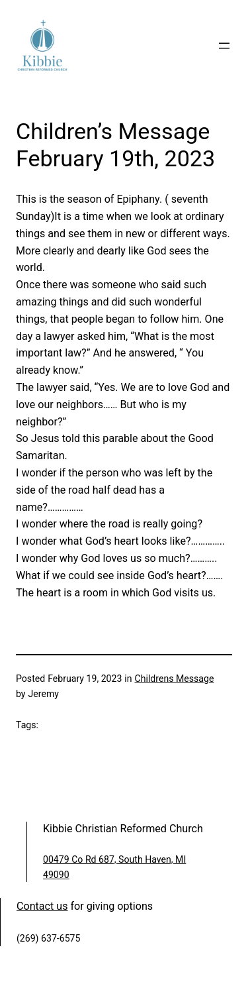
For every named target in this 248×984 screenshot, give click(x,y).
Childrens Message (174, 678)
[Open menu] (224, 46)
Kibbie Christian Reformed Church (123, 828)
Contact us (42, 906)
